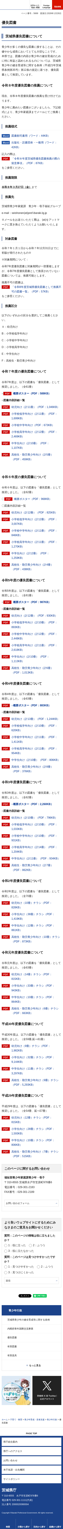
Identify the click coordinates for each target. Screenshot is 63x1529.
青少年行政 (15, 1310)
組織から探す (55, 1527)
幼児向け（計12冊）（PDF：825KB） (34, 512)
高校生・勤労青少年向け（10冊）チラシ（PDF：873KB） (35, 939)
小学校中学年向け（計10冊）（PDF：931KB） (34, 838)
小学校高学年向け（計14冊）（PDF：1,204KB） (34, 849)
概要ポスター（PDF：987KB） (32, 602)
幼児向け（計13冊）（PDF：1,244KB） (35, 719)
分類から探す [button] (24, 1527)
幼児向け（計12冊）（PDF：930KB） (34, 615)
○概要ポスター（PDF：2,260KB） (32, 804)
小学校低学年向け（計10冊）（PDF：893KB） (34, 624)
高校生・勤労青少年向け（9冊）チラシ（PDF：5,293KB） (35, 1082)
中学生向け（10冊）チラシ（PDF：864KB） (33, 999)
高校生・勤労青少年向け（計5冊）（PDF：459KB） (32, 457)
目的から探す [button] (39, 1527)
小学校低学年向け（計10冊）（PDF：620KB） (34, 728)
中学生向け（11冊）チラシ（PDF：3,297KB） (33, 1071)
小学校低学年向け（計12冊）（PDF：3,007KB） (34, 521)
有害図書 (12, 1346)
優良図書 (12, 1337)
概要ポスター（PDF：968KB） (33, 499)
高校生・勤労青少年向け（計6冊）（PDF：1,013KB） (32, 670)
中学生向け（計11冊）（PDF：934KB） (35, 858)
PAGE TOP (31, 1433)
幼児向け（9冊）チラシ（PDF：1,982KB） (31, 1048)
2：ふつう (39, 1245)
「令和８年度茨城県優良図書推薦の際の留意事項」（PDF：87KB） (35, 161)
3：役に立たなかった (21, 1250)
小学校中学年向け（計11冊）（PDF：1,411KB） (34, 739)
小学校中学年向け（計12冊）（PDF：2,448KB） (34, 636)
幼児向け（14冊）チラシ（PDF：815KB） (31, 976)
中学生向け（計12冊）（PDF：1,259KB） (30, 555)
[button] (46, 4)
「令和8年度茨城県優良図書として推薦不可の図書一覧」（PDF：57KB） (36, 289)
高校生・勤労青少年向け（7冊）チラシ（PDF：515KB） (35, 1154)
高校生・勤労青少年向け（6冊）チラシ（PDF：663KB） (35, 1011)
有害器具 (12, 1355)
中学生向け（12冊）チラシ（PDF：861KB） (33, 928)
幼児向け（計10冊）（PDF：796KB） (34, 817)
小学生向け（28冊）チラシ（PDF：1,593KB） (33, 1131)
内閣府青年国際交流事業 (20, 1328)
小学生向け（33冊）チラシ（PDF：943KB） (33, 988)
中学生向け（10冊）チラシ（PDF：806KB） (33, 1142)
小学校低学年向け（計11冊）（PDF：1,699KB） (34, 416)
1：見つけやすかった (21, 1266)
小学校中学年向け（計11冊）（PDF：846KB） (34, 533)
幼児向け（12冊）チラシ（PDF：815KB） (31, 1120)
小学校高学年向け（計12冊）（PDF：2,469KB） (34, 434)
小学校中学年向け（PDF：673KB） (32, 425)
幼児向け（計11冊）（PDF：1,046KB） (35, 407)
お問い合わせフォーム (17, 1203)
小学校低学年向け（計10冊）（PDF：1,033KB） (34, 826)
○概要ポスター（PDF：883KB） (31, 705)
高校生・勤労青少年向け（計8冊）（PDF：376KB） (32, 769)
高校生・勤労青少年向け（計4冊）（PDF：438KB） (32, 567)
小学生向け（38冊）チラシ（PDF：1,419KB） (33, 916)
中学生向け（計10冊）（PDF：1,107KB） (30, 445)
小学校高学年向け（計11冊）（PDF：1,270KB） (34, 544)
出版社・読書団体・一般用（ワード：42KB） (34, 145)
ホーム (5, 1419)
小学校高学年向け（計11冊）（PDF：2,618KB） (34, 647)
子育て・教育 (16, 1419)
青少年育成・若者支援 (34, 1419)
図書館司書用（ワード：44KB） (30, 135)
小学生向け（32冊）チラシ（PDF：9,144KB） (33, 1059)
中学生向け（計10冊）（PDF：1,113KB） (30, 659)
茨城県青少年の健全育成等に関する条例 (28, 1319)
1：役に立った (17, 1245)
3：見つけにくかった (21, 1272)
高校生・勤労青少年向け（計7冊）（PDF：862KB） (32, 867)
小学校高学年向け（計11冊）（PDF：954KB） (34, 751)
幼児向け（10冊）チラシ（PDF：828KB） (31, 905)
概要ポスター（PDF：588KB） (32, 393)
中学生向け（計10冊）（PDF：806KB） (35, 759)
